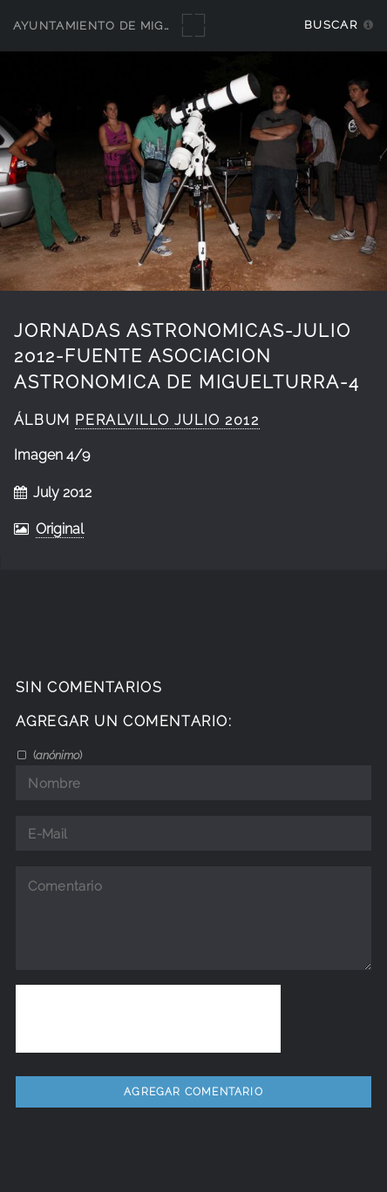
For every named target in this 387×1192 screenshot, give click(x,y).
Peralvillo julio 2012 (167, 420)
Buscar (330, 24)
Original (60, 529)
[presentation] (148, 1019)
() (56, 755)
